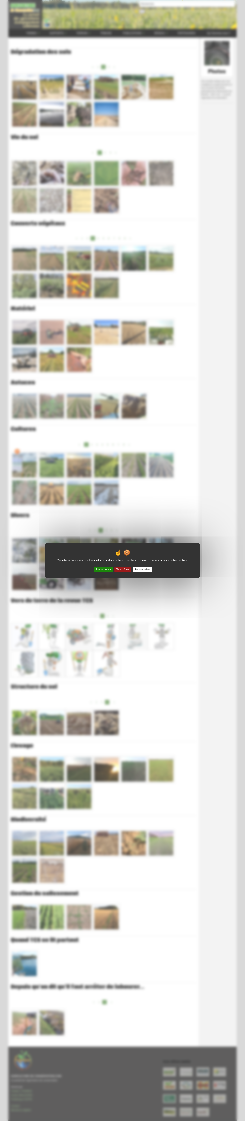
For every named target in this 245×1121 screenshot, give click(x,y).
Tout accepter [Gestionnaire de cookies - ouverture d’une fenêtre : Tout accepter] (103, 569)
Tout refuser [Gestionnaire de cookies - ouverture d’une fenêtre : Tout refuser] (123, 569)
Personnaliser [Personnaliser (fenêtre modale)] (142, 569)
